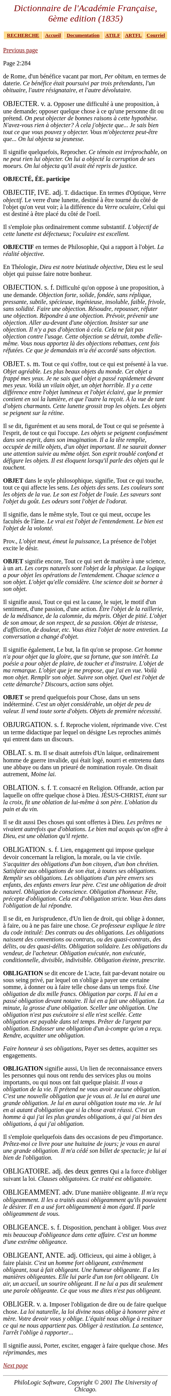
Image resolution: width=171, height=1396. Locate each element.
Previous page (20, 50)
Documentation (83, 35)
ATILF (112, 35)
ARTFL (133, 35)
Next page (15, 1365)
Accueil (53, 35)
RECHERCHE (23, 35)
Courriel (156, 35)
